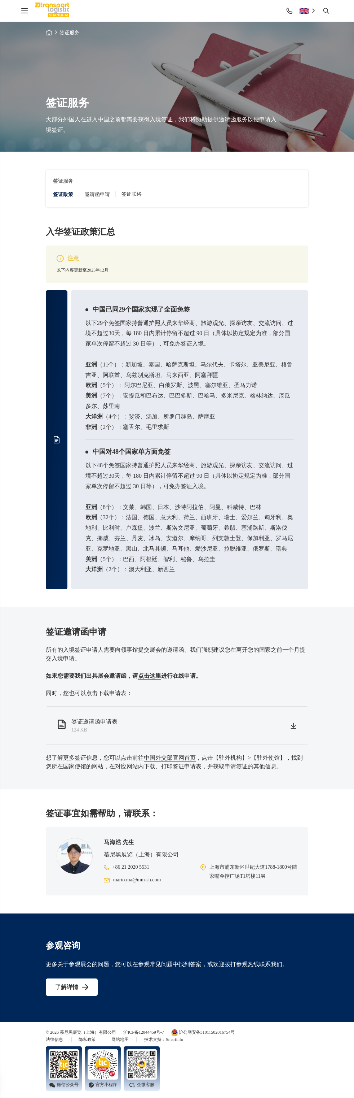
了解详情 (66, 987)
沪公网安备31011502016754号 (203, 1032)
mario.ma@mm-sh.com (137, 879)
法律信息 (55, 1039)
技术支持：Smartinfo (163, 1039)
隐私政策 (88, 1039)
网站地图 (120, 1039)
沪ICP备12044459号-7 (143, 1032)
